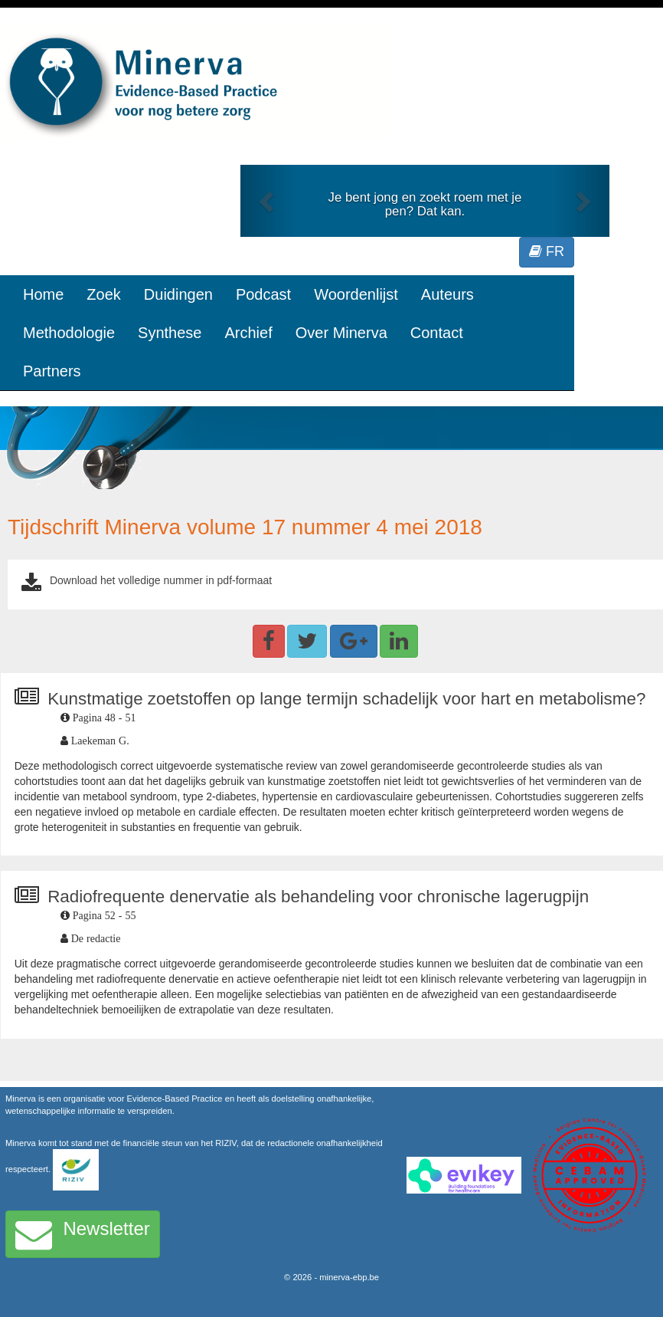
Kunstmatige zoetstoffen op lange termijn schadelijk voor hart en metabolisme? (346, 698)
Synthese (169, 332)
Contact (436, 332)
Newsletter (82, 1234)
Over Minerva (341, 332)
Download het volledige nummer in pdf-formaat (161, 580)
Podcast (263, 294)
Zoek (103, 294)
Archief (248, 332)
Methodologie (69, 332)
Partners (52, 371)
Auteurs (447, 294)
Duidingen (178, 294)
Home (43, 294)
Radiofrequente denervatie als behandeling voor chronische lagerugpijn (318, 896)
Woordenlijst (356, 294)
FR (546, 251)
